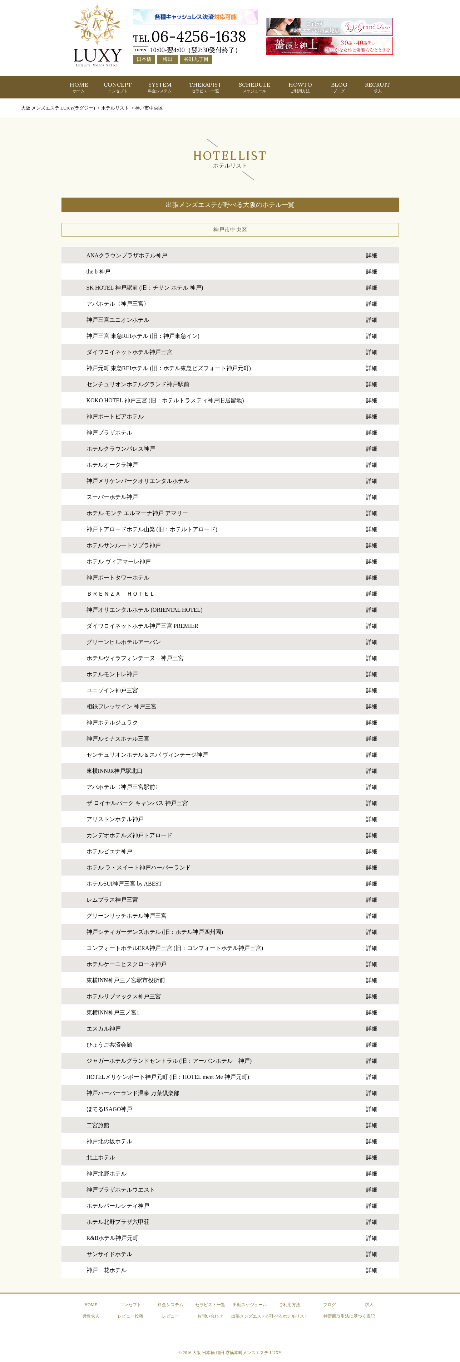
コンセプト (130, 1304)
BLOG (339, 87)
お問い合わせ (210, 1316)
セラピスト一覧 (210, 1304)
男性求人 (90, 1316)
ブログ (329, 1304)
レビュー (170, 1316)
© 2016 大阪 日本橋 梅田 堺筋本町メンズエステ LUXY (229, 1352)
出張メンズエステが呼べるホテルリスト (269, 1316)
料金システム (170, 1304)
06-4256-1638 (198, 36)
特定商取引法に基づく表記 (349, 1316)
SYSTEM (160, 87)
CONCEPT (118, 87)
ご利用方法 (289, 1304)
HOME (79, 87)
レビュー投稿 (130, 1316)
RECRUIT (377, 87)
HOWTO (300, 87)
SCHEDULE (254, 87)
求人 (369, 1304)
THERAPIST (205, 87)
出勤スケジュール (250, 1304)
